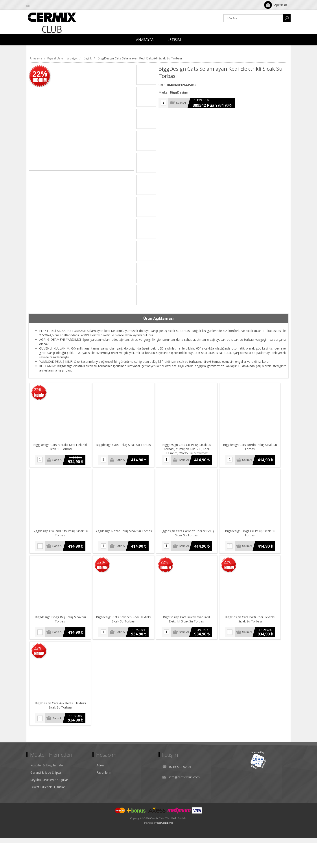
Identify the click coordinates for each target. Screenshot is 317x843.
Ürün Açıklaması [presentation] (158, 318)
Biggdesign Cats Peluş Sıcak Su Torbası (125, 446)
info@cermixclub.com (184, 782)
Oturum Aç (38, 5)
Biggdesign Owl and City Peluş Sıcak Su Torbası (61, 536)
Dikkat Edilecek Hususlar (47, 792)
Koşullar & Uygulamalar (47, 770)
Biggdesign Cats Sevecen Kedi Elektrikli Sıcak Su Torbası (125, 623)
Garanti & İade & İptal (45, 778)
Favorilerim (104, 778)
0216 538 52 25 (180, 772)
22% (39, 74)
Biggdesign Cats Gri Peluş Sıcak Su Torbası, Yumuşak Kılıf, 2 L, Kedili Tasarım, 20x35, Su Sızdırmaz (190, 450)
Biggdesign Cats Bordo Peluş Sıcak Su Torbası (255, 448)
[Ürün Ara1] (253, 18)
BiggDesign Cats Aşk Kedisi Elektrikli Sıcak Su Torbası (60, 711)
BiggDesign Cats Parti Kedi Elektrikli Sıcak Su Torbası (254, 623)
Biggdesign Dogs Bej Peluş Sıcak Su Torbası (61, 623)
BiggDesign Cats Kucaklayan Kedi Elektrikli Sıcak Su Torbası (190, 623)
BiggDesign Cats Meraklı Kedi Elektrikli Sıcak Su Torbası (61, 448)
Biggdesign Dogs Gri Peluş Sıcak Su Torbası (254, 536)
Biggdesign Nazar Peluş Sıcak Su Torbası (125, 534)
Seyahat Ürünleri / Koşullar (49, 785)
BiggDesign (179, 92)
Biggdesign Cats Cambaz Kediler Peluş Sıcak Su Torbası (190, 536)
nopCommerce (165, 828)
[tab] (158, 318)
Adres (100, 770)
